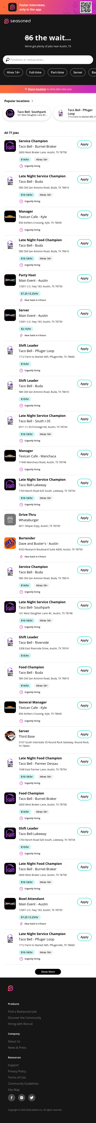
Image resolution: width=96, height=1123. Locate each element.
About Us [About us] (14, 1041)
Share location (35, 89)
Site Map (14, 1090)
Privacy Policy (17, 1071)
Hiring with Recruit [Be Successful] (20, 1024)
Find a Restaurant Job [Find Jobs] (22, 1012)
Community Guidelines (23, 1084)
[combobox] (48, 59)
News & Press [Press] (17, 1048)
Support (13, 1065)
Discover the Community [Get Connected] (24, 1018)
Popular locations (18, 101)
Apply (84, 144)
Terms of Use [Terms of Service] (17, 1077)
